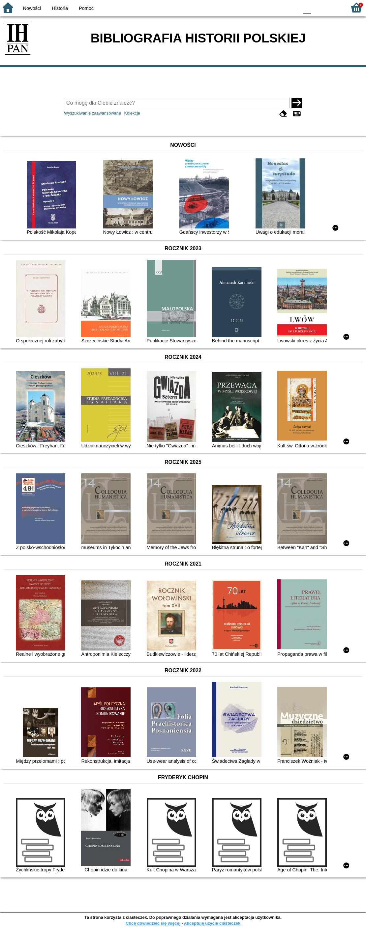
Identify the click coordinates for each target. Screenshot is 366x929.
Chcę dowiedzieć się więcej (153, 923)
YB (278, 7)
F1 (319, 7)
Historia (60, 8)
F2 (334, 7)
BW (265, 7)
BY (292, 7)
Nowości (32, 8)
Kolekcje (132, 113)
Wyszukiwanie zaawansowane (92, 113)
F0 (307, 7)
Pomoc (86, 8)
